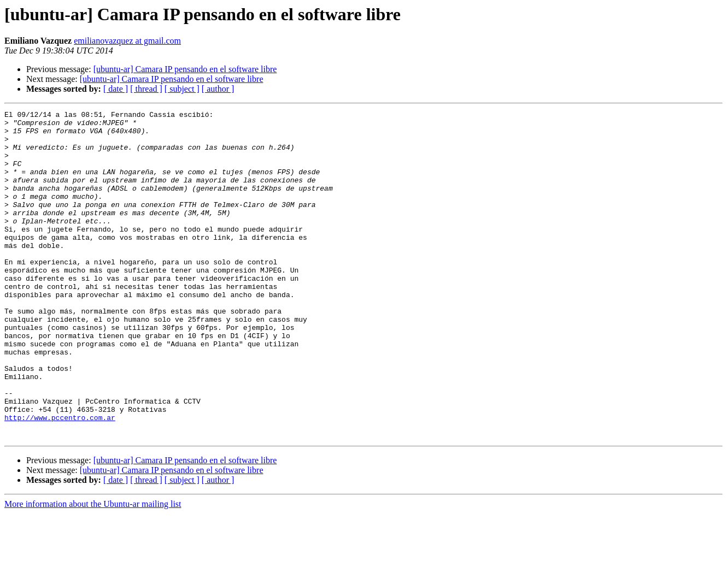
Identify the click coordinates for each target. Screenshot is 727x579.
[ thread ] (146, 88)
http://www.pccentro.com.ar (59, 480)
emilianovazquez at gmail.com (127, 40)
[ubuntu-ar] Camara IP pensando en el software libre (185, 69)
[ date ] (115, 88)
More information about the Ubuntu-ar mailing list (92, 569)
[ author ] (218, 88)
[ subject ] (182, 88)
